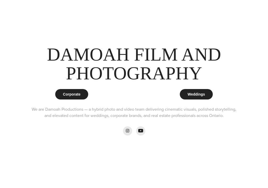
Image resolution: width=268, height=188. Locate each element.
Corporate (72, 94)
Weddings (196, 94)
